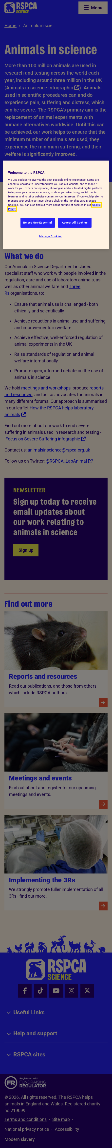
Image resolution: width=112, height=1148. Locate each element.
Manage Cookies (50, 236)
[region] (56, 205)
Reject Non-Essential (37, 222)
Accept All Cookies (75, 222)
